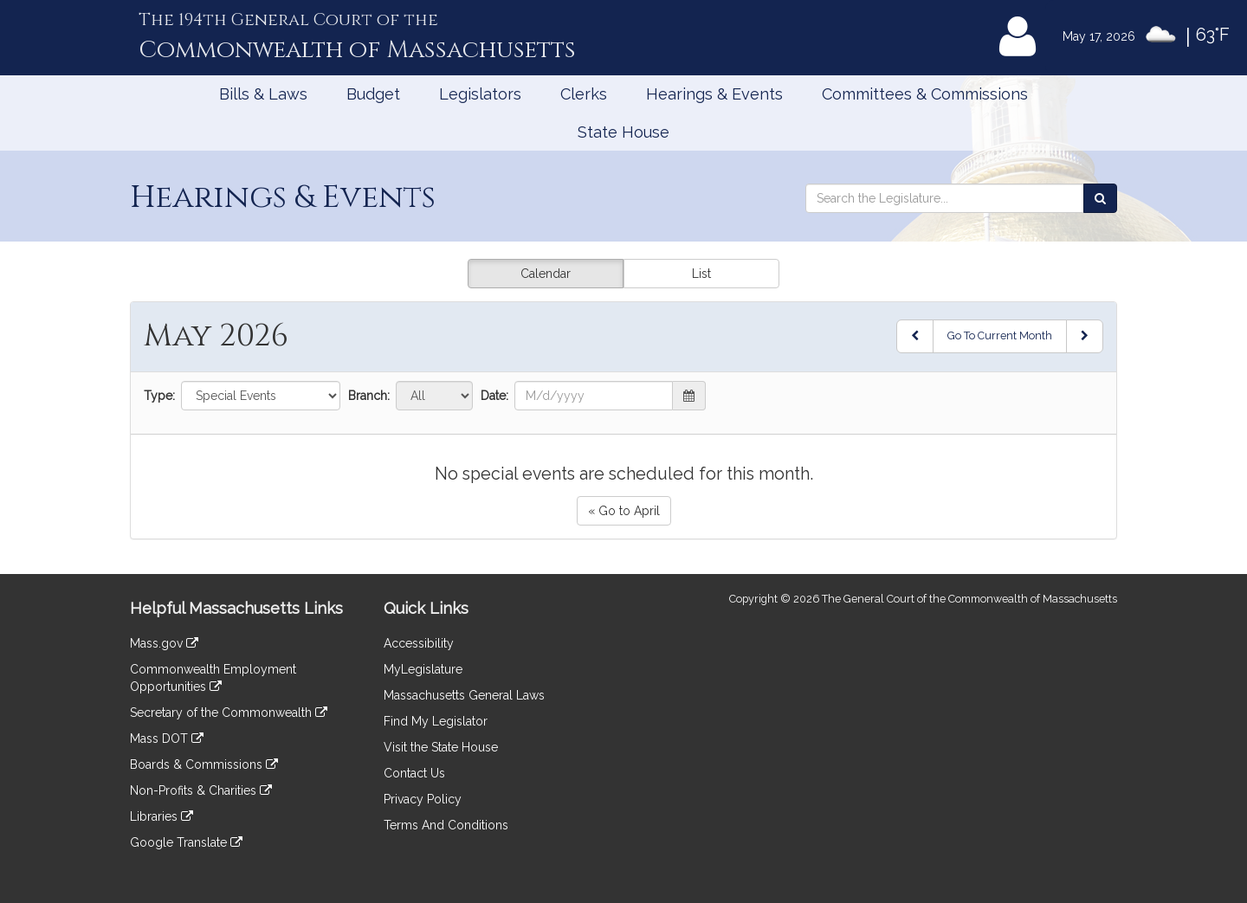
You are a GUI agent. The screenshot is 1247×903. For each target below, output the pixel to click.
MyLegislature (423, 669)
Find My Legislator (436, 721)
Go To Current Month (999, 335)
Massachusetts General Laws (464, 695)
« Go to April (624, 511)
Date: (494, 396)
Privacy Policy (423, 799)
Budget (373, 94)
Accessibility (419, 643)
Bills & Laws (263, 94)
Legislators (480, 94)
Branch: (369, 396)
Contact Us (414, 773)
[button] (689, 395)
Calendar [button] (545, 274)
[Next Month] (1084, 336)
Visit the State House (441, 747)
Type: (159, 396)
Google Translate (186, 842)
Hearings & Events (714, 94)
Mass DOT (167, 738)
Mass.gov (164, 643)
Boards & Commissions (204, 764)
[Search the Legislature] (1100, 198)
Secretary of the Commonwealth (228, 712)
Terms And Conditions (446, 825)
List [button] (701, 274)
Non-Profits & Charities (201, 790)
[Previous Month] (915, 336)
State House (623, 132)
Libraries (161, 816)
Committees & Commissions (925, 94)
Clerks (583, 94)
